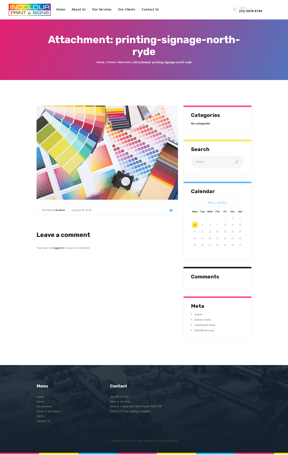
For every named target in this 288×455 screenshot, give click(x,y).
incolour (60, 210)
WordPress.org (205, 331)
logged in (58, 248)
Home (100, 62)
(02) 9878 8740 (120, 397)
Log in (199, 315)
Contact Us (44, 422)
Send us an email (120, 402)
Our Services (44, 407)
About (40, 402)
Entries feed (203, 320)
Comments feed (205, 326)
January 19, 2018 (81, 210)
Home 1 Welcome (119, 62)
